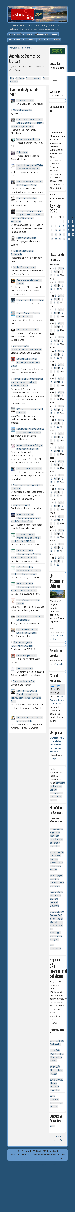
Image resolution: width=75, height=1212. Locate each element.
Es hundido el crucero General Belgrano (56, 899)
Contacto (56, 40)
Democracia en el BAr (24, 681)
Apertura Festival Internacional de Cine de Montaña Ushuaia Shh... (26, 518)
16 (68, 230)
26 (52, 239)
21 (60, 234)
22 (64, 234)
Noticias (12, 34)
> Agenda (27, 47)
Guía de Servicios (41, 34)
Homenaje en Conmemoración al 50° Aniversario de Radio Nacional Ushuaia (27, 382)
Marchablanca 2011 (22, 110)
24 (73, 234)
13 (56, 230)
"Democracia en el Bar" (27, 329)
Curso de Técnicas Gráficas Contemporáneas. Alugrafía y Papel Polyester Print (27, 123)
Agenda (30, 34)
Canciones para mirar (26, 655)
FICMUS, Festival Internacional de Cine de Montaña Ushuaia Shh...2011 (26, 554)
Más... (52, 1126)
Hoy (12, 78)
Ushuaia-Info (15, 47)
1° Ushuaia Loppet (25, 100)
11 (54, 275)
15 (64, 230)
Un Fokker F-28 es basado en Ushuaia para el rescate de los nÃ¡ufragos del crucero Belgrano (57, 926)
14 (60, 230)
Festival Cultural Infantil (24, 267)
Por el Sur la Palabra (26, 198)
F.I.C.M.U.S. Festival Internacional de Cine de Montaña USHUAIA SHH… (26, 538)
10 (73, 226)
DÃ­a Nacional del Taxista (56, 1070)
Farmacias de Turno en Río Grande (56, 796)
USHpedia (53, 34)
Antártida (21, 34)
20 (56, 234)
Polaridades (22, 152)
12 (51, 230)
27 (56, 239)
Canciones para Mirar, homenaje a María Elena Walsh (25, 362)
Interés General (44, 40)
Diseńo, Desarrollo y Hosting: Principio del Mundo (32, 1164)
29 (64, 239)
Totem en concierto (26, 238)
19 (52, 234)
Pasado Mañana (33, 78)
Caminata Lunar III (21, 505)
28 (60, 239)
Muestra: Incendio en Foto (29, 468)
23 (69, 234)
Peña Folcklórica (24, 668)
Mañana (20, 78)
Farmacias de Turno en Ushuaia (57, 786)
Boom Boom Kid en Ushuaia (30, 300)
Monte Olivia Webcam (16, 40)
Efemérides (31, 40)
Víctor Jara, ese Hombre (28, 139)
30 (69, 239)
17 (73, 230)
